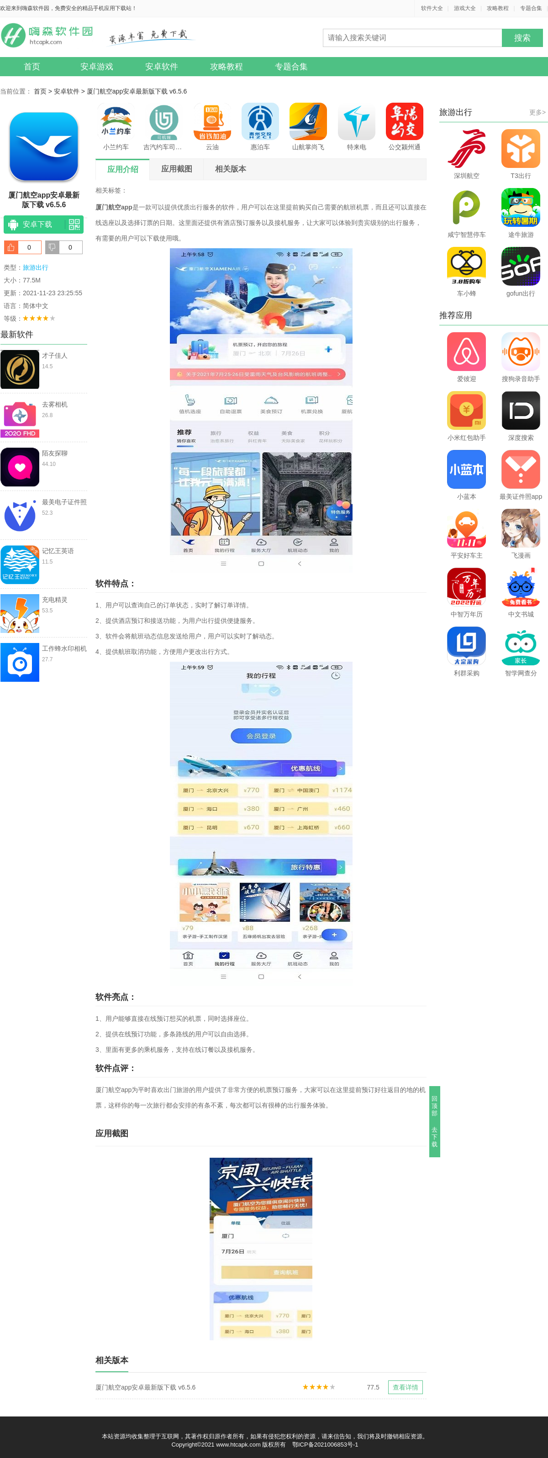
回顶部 (435, 1106)
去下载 (435, 1137)
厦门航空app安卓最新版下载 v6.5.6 (137, 91)
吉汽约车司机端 (163, 127)
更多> (537, 112)
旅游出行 (35, 267)
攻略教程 (498, 8)
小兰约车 (116, 127)
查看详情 (405, 1387)
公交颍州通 (404, 127)
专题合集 (531, 8)
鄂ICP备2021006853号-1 (325, 1444)
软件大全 (432, 8)
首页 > (44, 91)
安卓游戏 (96, 66)
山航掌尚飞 (308, 127)
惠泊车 (260, 127)
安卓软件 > (70, 91)
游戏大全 (465, 8)
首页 (32, 66)
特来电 (356, 127)
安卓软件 (161, 66)
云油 (212, 127)
